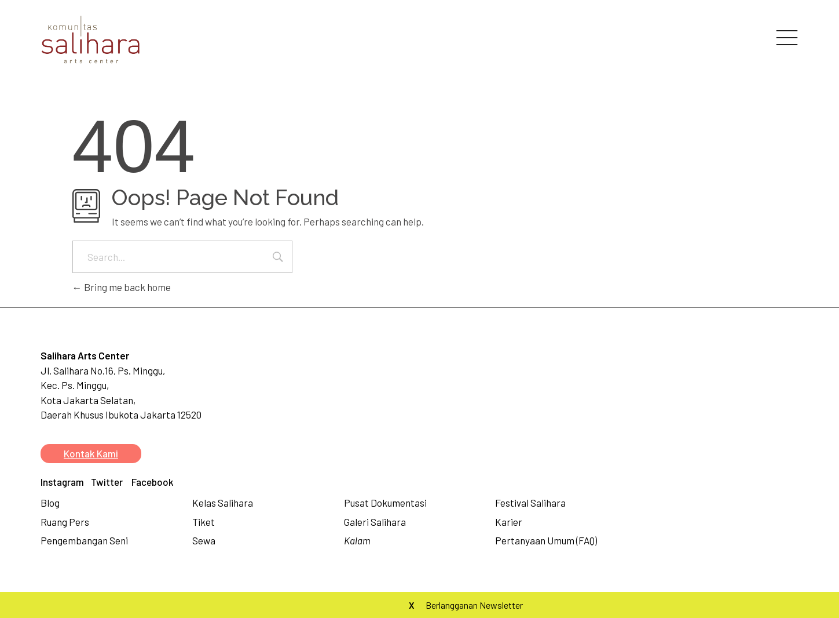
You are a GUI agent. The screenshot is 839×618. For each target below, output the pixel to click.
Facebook (152, 482)
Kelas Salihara (222, 502)
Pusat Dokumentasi (385, 502)
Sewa (203, 540)
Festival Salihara (530, 502)
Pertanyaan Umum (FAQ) (546, 540)
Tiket (203, 522)
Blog (50, 502)
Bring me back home (121, 287)
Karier (508, 522)
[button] (91, 453)
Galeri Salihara (375, 522)
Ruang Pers (65, 522)
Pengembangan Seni (84, 540)
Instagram (62, 482)
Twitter (107, 482)
